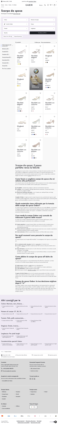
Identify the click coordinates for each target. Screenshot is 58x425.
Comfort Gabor (15, 24)
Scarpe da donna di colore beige (36, 307)
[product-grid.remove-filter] (17, 36)
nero (47, 62)
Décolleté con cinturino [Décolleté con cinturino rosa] (49, 127)
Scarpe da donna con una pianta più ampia (22, 344)
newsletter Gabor (32, 1)
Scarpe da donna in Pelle (7, 320)
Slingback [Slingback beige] (48, 56)
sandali (30, 265)
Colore (15, 19)
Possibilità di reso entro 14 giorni (8, 356)
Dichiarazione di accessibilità (24, 422)
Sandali (4, 398)
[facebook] (32, 378)
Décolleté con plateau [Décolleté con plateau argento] (35, 127)
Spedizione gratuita (52, 355)
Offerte (17, 406)
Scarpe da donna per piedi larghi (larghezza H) (7, 337)
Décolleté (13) (5, 60)
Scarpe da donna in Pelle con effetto (36, 321)
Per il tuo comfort (6, 68)
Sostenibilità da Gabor (7, 380)
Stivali (17, 394)
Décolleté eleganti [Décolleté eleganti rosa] (48, 80)
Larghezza (42, 28)
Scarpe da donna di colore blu (22, 307)
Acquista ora (53, 32)
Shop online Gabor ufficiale (21, 355)
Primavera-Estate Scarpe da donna (22, 329)
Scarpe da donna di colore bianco (50, 307)
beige (45, 62)
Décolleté (4, 396)
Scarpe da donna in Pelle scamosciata (22, 321)
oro (17, 85)
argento (31, 134)
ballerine (23, 245)
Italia (33, 407)
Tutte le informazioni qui (35, 86)
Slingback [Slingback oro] (20, 79)
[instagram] (30, 378)
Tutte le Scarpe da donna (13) (6, 45)
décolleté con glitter (32, 270)
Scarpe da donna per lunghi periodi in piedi (51, 344)
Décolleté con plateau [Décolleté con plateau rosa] (35, 150)
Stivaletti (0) (5, 63)
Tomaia (15, 28)
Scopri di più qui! (16, 13)
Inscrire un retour (34, 370)
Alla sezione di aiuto (35, 368)
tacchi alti (38, 244)
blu (47, 87)
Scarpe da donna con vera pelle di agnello (36, 344)
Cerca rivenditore (6, 408)
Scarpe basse (5, 394)
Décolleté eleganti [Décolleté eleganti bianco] (34, 56)
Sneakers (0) (5, 54)
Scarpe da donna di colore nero (7, 307)
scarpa (29, 175)
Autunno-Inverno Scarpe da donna (8, 329)
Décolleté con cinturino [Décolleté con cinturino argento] (35, 103)
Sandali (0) (5, 51)
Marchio (15, 32)
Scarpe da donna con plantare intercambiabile (7, 344)
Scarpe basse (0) (6, 57)
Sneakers (18, 391)
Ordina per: (37, 42)
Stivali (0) (4, 65)
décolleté (29, 244)
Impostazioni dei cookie (35, 422)
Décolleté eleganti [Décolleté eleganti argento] (20, 103)
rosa (45, 87)
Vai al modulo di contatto (8, 371)
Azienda (4, 406)
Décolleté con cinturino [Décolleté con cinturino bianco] (49, 103)
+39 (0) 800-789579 (7, 368)
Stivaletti (18, 396)
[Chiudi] (56, 1)
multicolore (20, 85)
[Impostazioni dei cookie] (55, 422)
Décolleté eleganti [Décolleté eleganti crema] (20, 56)
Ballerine (4, 391)
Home (2, 351)
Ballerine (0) (5, 48)
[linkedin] (34, 378)
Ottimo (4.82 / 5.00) (5, 355)
